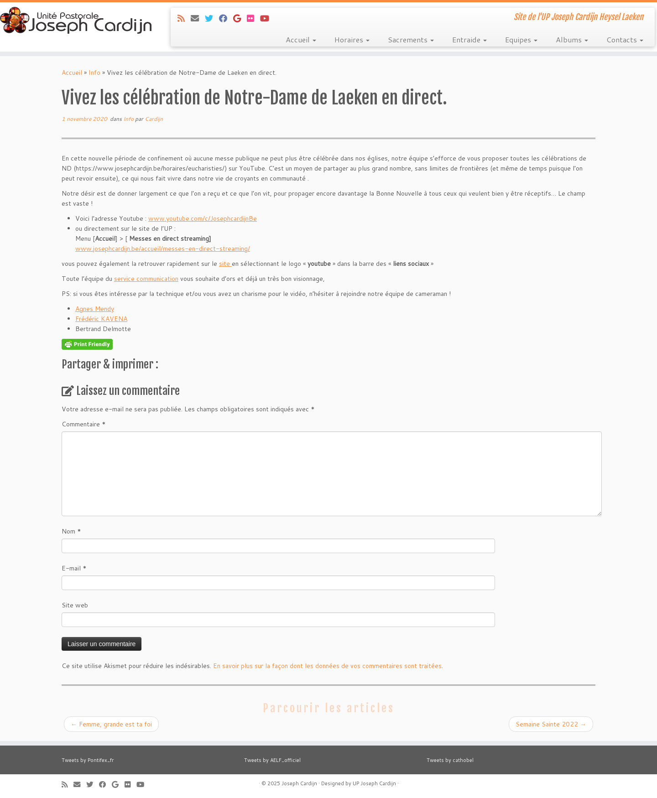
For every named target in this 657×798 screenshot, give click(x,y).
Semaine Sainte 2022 (551, 724)
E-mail (74, 568)
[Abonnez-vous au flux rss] (184, 18)
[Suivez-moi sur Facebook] (226, 18)
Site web (75, 605)
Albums (572, 39)
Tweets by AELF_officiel (272, 760)
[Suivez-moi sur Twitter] (212, 18)
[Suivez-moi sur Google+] (240, 18)
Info (94, 72)
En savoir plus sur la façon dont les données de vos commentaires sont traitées (327, 665)
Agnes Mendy (94, 308)
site (225, 263)
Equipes (521, 39)
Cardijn (154, 119)
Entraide (469, 39)
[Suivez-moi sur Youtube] (267, 18)
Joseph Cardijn (299, 783)
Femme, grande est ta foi (111, 724)
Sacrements (411, 39)
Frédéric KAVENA (101, 318)
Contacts (624, 39)
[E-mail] (198, 18)
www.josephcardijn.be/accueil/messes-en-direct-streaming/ (162, 248)
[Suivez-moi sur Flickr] (253, 18)
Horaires (352, 39)
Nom (71, 531)
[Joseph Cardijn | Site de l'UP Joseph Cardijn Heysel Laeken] (75, 21)
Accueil (301, 39)
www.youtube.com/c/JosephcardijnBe (202, 218)
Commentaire (84, 424)
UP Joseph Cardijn (374, 783)
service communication (146, 278)
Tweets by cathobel (450, 760)
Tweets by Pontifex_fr (88, 760)
